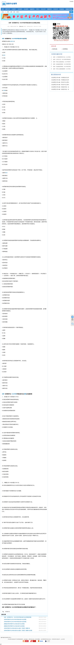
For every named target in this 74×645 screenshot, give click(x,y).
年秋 (15, 38)
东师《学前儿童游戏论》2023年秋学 (62, 61)
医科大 (17, 12)
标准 (4, 55)
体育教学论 (7, 611)
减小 (22, 26)
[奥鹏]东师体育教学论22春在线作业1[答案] (14, 623)
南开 (14, 12)
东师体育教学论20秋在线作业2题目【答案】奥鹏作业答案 (18, 630)
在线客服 (72, 318)
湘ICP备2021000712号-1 (6, 637)
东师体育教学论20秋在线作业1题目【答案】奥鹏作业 (17, 628)
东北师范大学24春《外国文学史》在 (60, 87)
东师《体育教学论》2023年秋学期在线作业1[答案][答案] (17, 617)
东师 (11, 12)
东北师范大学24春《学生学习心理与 (60, 82)
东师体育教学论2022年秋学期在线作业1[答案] (15, 619)
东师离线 (65, 49)
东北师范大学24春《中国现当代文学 (60, 77)
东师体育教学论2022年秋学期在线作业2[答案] (15, 621)
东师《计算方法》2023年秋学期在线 (62, 59)
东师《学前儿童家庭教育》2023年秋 (62, 68)
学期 (18, 38)
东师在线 (54, 49)
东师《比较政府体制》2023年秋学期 (62, 64)
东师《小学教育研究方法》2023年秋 (62, 57)
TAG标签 (71, 1)
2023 (8, 12)
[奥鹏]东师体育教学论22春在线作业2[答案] (14, 626)
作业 (3, 12)
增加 (20, 26)
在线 (20, 38)
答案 (25, 38)
